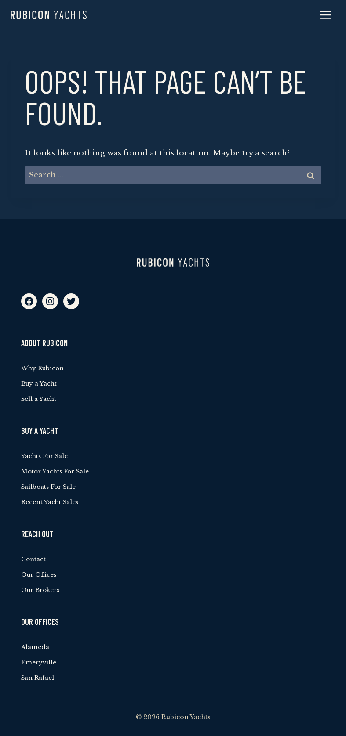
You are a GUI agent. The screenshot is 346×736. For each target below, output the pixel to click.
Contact (33, 559)
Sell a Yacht (38, 399)
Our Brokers (40, 590)
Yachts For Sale (44, 456)
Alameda (35, 647)
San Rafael (37, 678)
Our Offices (38, 574)
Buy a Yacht (39, 383)
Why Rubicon (42, 368)
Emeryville (38, 662)
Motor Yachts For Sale (55, 471)
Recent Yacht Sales (49, 502)
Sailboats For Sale (48, 487)
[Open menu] (325, 15)
